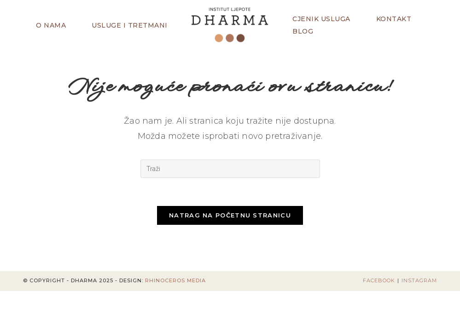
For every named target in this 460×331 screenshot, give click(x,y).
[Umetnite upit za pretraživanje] (230, 169)
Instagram (419, 280)
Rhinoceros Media (175, 280)
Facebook (379, 280)
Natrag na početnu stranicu (230, 215)
